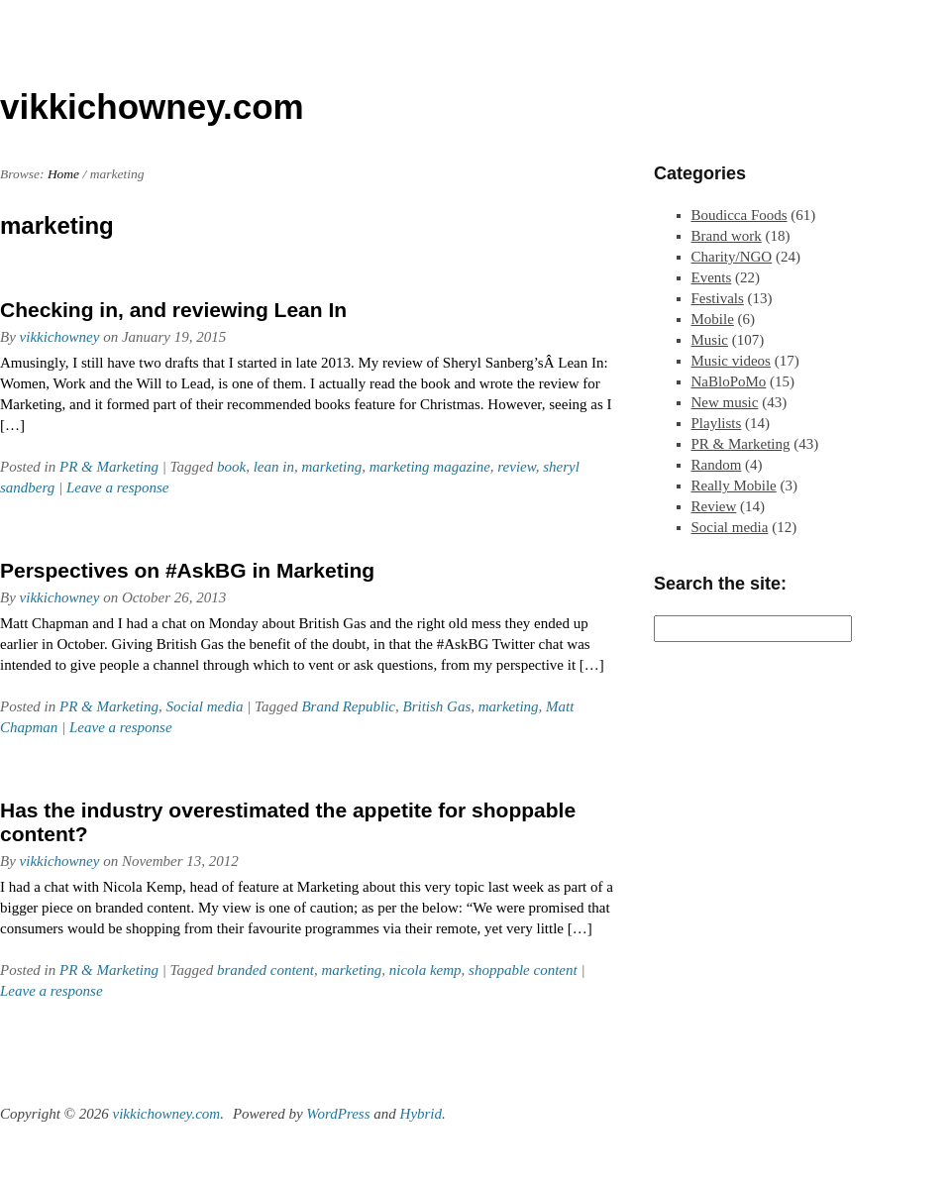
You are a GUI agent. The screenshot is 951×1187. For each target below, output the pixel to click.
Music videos (731, 361)
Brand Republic (348, 706)
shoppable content (523, 970)
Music (710, 340)
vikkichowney (60, 337)
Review (714, 506)
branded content (265, 970)
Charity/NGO (732, 257)
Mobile (712, 319)
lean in (274, 467)
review (516, 467)
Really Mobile (734, 485)
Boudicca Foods (739, 215)
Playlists (716, 423)
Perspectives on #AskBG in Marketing (187, 570)
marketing (331, 467)
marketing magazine (430, 467)
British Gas (436, 706)
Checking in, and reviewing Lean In (173, 309)
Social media (204, 706)
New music (725, 402)
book (231, 467)
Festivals (717, 298)
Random (716, 465)
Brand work (726, 236)
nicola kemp (425, 970)
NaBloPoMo (729, 381)
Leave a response (117, 487)
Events (711, 277)
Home (63, 173)
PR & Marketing (108, 467)
